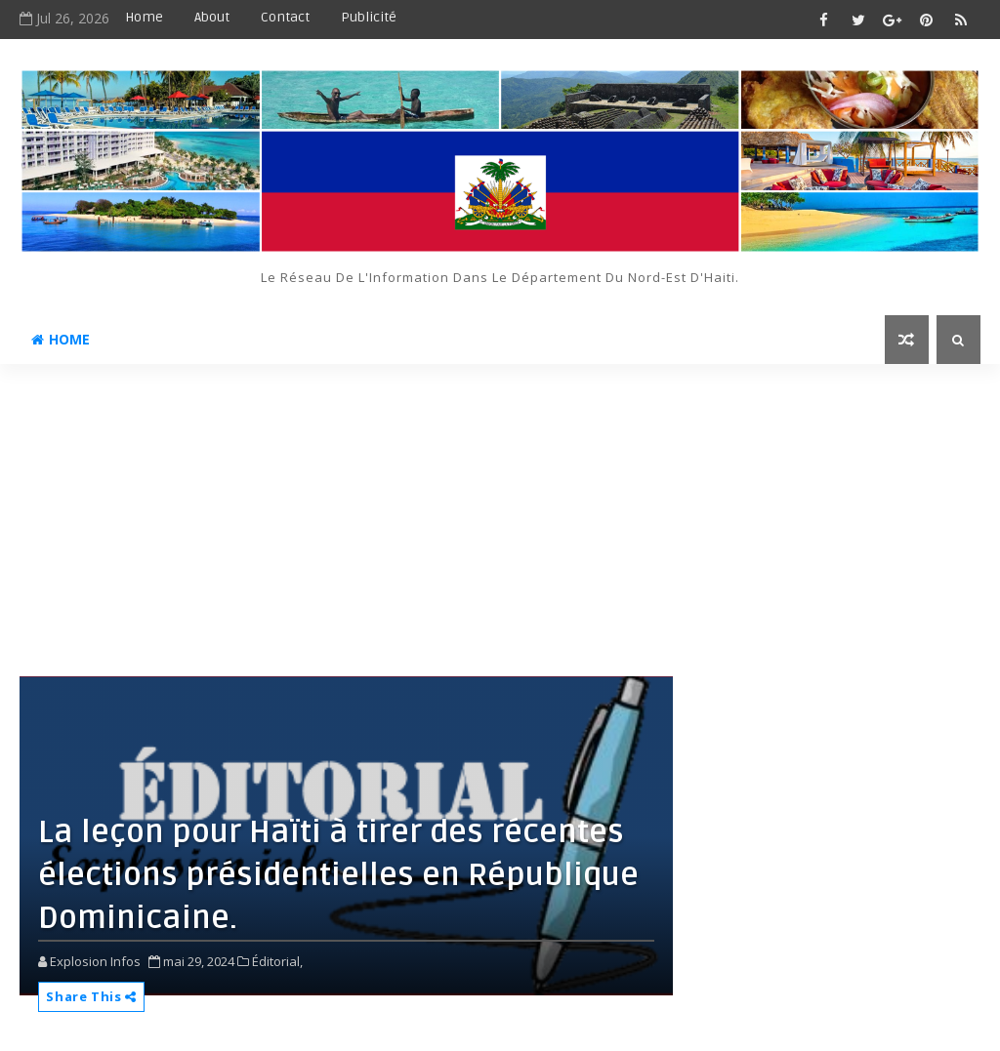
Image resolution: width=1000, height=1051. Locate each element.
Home (144, 17)
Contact (285, 17)
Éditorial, (277, 961)
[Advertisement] (500, 510)
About (211, 17)
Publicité (368, 17)
